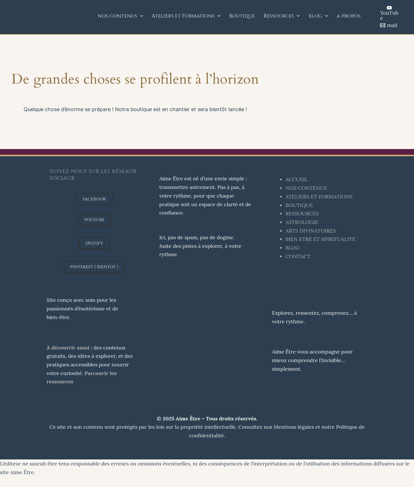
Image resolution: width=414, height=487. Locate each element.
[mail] (388, 25)
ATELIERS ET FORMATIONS (318, 196)
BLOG (292, 247)
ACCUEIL (296, 179)
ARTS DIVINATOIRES (310, 230)
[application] (140, 16)
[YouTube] (389, 13)
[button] (94, 199)
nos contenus (120, 16)
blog (318, 16)
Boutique (242, 16)
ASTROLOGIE (301, 222)
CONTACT (297, 256)
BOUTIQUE (299, 205)
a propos (349, 16)
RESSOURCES (302, 213)
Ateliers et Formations (186, 16)
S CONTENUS (310, 188)
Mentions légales (294, 427)
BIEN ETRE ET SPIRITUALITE (320, 239)
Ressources (281, 16)
